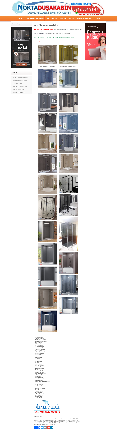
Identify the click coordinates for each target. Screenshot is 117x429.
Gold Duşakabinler (17, 83)
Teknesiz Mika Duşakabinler (35, 18)
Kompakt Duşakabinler (19, 92)
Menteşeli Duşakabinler (84, 18)
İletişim (98, 18)
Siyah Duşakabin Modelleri (20, 80)
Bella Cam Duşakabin (18, 89)
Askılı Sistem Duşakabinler (20, 86)
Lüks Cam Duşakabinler (67, 18)
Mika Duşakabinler (51, 18)
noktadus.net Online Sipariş (41, 33)
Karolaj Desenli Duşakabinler (20, 77)
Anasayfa (19, 18)
